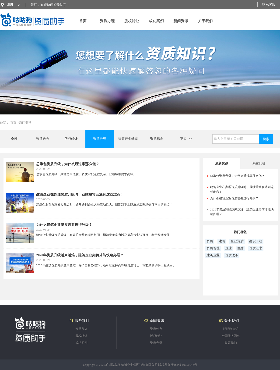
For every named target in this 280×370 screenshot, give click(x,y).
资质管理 (213, 248)
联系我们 (231, 343)
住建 (240, 248)
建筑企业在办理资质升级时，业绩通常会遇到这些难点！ (80, 194)
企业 (228, 248)
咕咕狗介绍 (230, 329)
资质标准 (156, 139)
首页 (82, 24)
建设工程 (255, 241)
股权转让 (132, 24)
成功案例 (156, 24)
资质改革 (231, 255)
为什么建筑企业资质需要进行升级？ (64, 225)
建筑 (222, 241)
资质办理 (107, 24)
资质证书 (255, 248)
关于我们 (205, 24)
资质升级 (99, 139)
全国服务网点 (231, 336)
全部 (14, 139)
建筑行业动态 (128, 139)
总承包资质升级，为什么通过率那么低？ (67, 164)
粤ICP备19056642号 (184, 364)
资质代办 (42, 139)
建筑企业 (213, 255)
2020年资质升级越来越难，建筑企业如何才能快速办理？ (80, 255)
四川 (10, 4)
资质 (209, 241)
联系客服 (268, 4)
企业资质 (237, 241)
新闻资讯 (180, 24)
